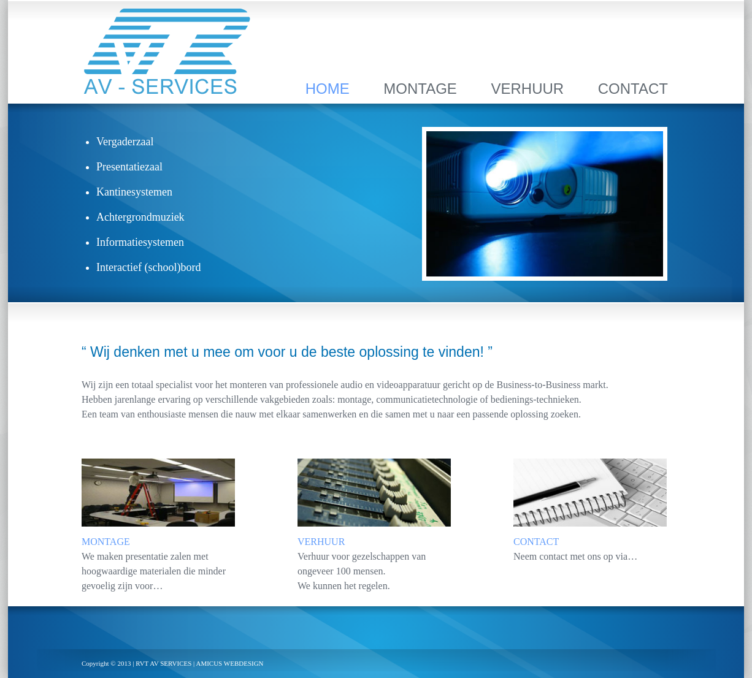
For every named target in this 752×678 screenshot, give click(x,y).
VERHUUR (527, 88)
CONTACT (633, 88)
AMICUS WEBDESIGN (229, 663)
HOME (327, 88)
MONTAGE (420, 88)
